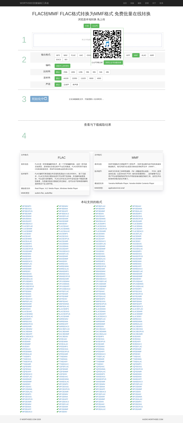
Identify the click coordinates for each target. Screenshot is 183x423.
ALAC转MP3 (64, 309)
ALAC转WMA (27, 314)
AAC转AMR (63, 241)
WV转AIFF (136, 342)
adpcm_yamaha (62, 66)
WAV (65, 55)
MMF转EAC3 (137, 306)
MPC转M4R (137, 387)
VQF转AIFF (26, 372)
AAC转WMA (27, 239)
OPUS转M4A (64, 284)
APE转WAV (100, 347)
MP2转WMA (100, 407)
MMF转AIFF (137, 304)
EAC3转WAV (27, 329)
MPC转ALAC (27, 392)
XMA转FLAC (27, 377)
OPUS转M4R (101, 284)
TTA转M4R (100, 359)
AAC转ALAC (27, 241)
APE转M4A (100, 349)
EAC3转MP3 (137, 326)
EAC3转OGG (137, 329)
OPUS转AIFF (64, 286)
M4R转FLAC (27, 264)
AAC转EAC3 (101, 241)
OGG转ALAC (137, 249)
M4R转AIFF (137, 266)
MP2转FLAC (64, 404)
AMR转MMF (100, 324)
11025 (83, 78)
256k (65, 72)
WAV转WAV (27, 216)
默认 (58, 72)
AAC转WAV (100, 234)
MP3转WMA (137, 209)
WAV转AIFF (27, 221)
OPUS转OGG (27, 284)
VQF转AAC (100, 367)
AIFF (128, 55)
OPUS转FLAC (101, 281)
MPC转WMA (27, 389)
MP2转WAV (26, 404)
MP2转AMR (137, 409)
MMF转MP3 (100, 299)
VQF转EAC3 (27, 374)
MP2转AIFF (26, 409)
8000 (91, 78)
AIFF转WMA (101, 294)
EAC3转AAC (101, 329)
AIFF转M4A (26, 294)
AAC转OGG (63, 236)
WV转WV (26, 347)
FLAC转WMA (64, 229)
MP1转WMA (137, 397)
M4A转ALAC (101, 259)
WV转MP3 (100, 337)
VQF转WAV (26, 367)
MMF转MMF (27, 306)
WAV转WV (63, 224)
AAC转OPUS (64, 239)
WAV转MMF (63, 221)
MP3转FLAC (101, 206)
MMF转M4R (27, 304)
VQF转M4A (26, 369)
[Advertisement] (91, 114)
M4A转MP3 (136, 251)
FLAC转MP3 (101, 224)
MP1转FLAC (101, 394)
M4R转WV (26, 271)
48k (107, 72)
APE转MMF (137, 352)
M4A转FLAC (64, 254)
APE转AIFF (100, 352)
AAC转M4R (136, 236)
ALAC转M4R (137, 311)
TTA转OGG (26, 359)
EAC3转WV (63, 337)
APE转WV (136, 354)
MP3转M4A (63, 209)
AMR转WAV (63, 319)
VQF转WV (63, 374)
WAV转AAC (100, 216)
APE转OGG (63, 349)
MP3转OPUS (27, 211)
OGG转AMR (27, 251)
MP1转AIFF (63, 399)
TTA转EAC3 (63, 364)
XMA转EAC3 (137, 382)
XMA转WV (26, 384)
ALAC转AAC (27, 311)
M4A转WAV (26, 254)
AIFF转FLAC (64, 291)
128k (80, 72)
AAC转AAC (26, 236)
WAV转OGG (137, 216)
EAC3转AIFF (27, 334)
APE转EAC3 (101, 354)
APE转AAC (26, 349)
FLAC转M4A (137, 226)
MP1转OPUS (27, 399)
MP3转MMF (100, 211)
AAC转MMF (137, 239)
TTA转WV (99, 364)
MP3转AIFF (63, 211)
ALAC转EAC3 (101, 316)
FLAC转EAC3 (137, 231)
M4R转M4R (26, 266)
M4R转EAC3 (137, 269)
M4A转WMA (100, 256)
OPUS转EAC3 (64, 289)
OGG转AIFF (64, 249)
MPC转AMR (63, 392)
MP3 (58, 55)
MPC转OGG (64, 387)
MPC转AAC (26, 387)
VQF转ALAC (101, 372)
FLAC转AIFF (137, 229)
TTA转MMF (100, 362)
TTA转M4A (63, 359)
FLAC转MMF (27, 231)
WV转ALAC (63, 344)
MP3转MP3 (26, 206)
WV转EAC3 (137, 344)
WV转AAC (63, 339)
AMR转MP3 (26, 319)
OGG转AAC (137, 244)
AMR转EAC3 (64, 326)
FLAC (73, 55)
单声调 (75, 85)
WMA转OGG (64, 274)
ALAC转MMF (137, 314)
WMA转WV (136, 279)
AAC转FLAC (137, 234)
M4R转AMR (100, 269)
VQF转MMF (63, 372)
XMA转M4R (26, 379)
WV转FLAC (26, 339)
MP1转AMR (26, 402)
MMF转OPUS (101, 304)
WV (66, 60)
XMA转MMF (27, 382)
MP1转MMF (100, 399)
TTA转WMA (137, 359)
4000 (99, 78)
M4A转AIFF (26, 259)
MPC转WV (136, 392)
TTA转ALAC (137, 362)
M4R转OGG (100, 264)
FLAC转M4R (27, 229)
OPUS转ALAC (138, 286)
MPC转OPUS (64, 389)
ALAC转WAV (101, 309)
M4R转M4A (136, 264)
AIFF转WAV (27, 291)
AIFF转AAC (100, 291)
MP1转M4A (63, 397)
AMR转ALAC (137, 324)
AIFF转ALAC (101, 296)
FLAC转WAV (137, 224)
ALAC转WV (136, 316)
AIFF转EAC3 (27, 299)
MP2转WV (63, 412)
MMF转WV (26, 309)
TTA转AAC (136, 357)
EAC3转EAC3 (27, 337)
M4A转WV (63, 261)
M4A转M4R (63, 256)
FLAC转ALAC (64, 231)
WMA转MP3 (64, 271)
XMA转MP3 (100, 374)
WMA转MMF (137, 276)
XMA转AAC (63, 377)
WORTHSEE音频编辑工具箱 (34, 3)
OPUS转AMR (27, 289)
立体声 (66, 85)
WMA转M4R (137, 274)
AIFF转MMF (63, 296)
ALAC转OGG (64, 311)
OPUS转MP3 (27, 281)
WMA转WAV (101, 271)
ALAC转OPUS (64, 314)
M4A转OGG (137, 254)
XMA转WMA (64, 379)
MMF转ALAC (64, 306)
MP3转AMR (26, 214)
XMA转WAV (137, 374)
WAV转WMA (101, 219)
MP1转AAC (136, 394)
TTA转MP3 (26, 357)
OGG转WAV (64, 244)
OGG (89, 55)
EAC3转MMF (64, 334)
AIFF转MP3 (136, 289)
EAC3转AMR (137, 334)
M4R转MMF (27, 269)
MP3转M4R (100, 209)
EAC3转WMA (101, 332)
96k (87, 72)
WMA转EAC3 (101, 279)
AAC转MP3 (63, 234)
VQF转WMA (100, 369)
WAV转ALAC (101, 221)
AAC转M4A (100, 236)
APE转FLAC (137, 347)
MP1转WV (100, 402)
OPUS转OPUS (28, 286)
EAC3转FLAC (64, 329)
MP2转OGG (137, 404)
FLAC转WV (26, 234)
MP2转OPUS (137, 407)
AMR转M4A (63, 321)
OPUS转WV (100, 289)
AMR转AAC (137, 319)
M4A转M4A (26, 256)
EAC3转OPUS (138, 332)
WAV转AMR (137, 221)
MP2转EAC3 (27, 412)
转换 (132, 3)
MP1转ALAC (137, 399)
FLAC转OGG (101, 226)
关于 (154, 3)
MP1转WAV (63, 394)
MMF (136, 55)
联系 (161, 3)
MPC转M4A (100, 387)
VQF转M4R (63, 369)
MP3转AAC (136, 206)
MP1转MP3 (26, 394)
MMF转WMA (64, 304)
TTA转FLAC (100, 357)
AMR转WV (100, 326)
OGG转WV (100, 251)
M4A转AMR (137, 259)
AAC (81, 55)
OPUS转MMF (101, 286)
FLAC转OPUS (101, 229)
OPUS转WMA (137, 284)
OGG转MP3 (27, 244)
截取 (139, 3)
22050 (74, 78)
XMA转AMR (100, 382)
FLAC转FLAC (27, 226)
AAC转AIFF (100, 239)
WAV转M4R (63, 219)
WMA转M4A (100, 274)
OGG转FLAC (101, 244)
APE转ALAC (27, 354)
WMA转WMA (27, 276)
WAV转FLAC (64, 216)
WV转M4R (26, 342)
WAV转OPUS (137, 219)
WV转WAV (136, 337)
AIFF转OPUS (137, 294)
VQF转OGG (137, 367)
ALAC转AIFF (101, 314)
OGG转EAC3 (64, 251)
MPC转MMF (137, 389)
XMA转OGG (100, 377)
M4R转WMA (64, 266)
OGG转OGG (27, 246)
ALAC (144, 55)
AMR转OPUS (27, 324)
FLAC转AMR (101, 231)
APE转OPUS (64, 352)
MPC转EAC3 (101, 392)
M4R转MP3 (100, 261)
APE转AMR (63, 354)
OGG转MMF (101, 249)
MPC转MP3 (63, 384)
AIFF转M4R (63, 294)
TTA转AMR (26, 364)
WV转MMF (26, 344)
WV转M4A (136, 339)
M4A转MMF (63, 259)
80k (94, 72)
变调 (147, 3)
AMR (152, 55)
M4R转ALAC (64, 269)
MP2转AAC (100, 404)
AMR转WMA (137, 321)
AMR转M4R (100, 321)
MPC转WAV (100, 384)
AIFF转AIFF (27, 296)
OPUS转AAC (137, 281)
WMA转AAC (27, 274)
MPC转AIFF (100, 389)
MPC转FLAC (137, 384)
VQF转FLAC (64, 367)
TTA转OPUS (27, 362)
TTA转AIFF (63, 362)
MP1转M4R (100, 397)
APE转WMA (27, 352)
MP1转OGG (27, 397)
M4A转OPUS (137, 256)
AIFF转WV (63, 299)
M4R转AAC (63, 264)
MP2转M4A (26, 407)
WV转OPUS (100, 342)
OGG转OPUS (27, 249)
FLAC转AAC (64, 226)
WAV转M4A (26, 219)
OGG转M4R (100, 246)
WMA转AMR (64, 279)
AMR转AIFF (63, 324)
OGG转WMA (137, 246)
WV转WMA (63, 342)
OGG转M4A (63, 246)
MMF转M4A (137, 301)
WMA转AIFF (101, 276)
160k (73, 72)
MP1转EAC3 (64, 402)
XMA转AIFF (137, 379)
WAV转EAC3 (27, 224)
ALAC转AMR (64, 316)
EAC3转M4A (27, 332)
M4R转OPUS (101, 266)
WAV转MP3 (137, 214)
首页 (125, 3)
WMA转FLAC (137, 271)
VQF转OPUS (137, 369)
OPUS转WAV (64, 281)
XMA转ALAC (64, 382)
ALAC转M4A (101, 311)
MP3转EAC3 (64, 214)
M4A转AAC (100, 254)
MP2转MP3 (136, 402)
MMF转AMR (100, 306)
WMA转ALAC (27, 279)
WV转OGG (100, 339)
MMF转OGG (101, 301)
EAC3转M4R (64, 332)
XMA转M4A (137, 377)
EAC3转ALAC (101, 334)
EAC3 (58, 60)
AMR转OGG (27, 321)
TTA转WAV (63, 357)
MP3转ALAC (137, 211)
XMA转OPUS (101, 379)
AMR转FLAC (101, 319)
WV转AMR (100, 344)
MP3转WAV (63, 206)
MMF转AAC (63, 301)
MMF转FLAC (27, 301)
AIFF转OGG (137, 291)
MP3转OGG (27, 209)
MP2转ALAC (101, 409)
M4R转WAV (137, 261)
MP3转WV (100, 214)
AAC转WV (136, 241)
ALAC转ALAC (27, 316)
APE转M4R (136, 349)
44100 (66, 78)
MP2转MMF (63, 409)
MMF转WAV (137, 299)
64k (100, 72)
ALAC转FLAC (137, 309)
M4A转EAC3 (27, 261)
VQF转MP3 (136, 364)
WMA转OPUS (64, 276)
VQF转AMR (137, 372)
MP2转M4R (63, 407)
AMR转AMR (27, 326)
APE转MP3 (63, 347)
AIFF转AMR (137, 296)
